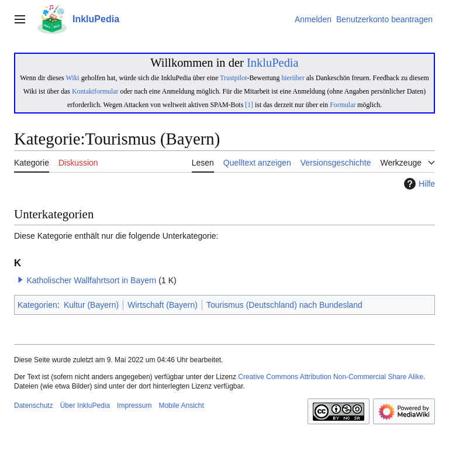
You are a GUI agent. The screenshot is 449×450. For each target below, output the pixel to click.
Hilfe (418, 184)
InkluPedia (273, 62)
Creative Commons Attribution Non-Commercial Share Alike (330, 377)
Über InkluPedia (85, 405)
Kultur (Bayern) (91, 305)
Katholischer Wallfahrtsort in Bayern (91, 280)
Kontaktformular (95, 91)
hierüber (292, 78)
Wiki (72, 78)
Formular (342, 105)
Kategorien (37, 305)
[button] (20, 280)
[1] (249, 105)
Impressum (134, 405)
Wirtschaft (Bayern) (162, 305)
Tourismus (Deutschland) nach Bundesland (284, 305)
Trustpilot (233, 78)
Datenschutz (33, 405)
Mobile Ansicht (180, 405)
